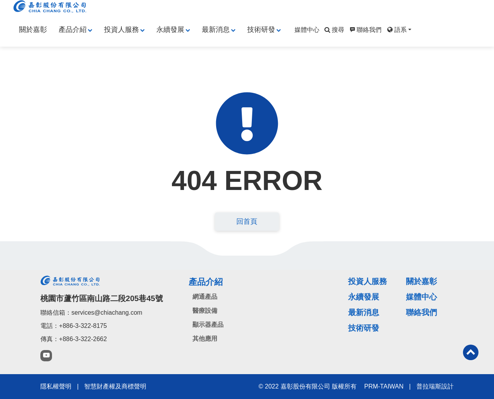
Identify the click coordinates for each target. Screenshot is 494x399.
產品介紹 (73, 29)
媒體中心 (307, 29)
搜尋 (333, 29)
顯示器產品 (208, 324)
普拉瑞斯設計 (435, 386)
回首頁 (246, 221)
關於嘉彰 (33, 29)
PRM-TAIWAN (383, 386)
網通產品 (204, 296)
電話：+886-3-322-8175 (73, 325)
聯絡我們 (364, 29)
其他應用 (204, 338)
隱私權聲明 (55, 386)
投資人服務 (121, 29)
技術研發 (261, 29)
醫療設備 (204, 310)
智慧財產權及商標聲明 (115, 386)
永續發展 (170, 29)
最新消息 (216, 29)
